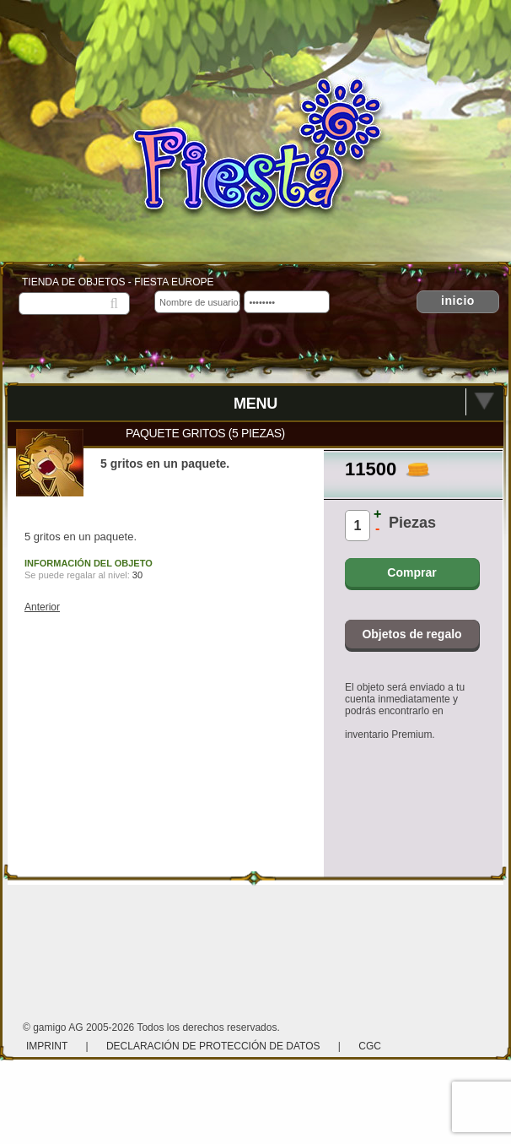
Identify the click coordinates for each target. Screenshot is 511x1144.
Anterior (42, 607)
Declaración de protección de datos (213, 1046)
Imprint (48, 1046)
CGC (369, 1046)
